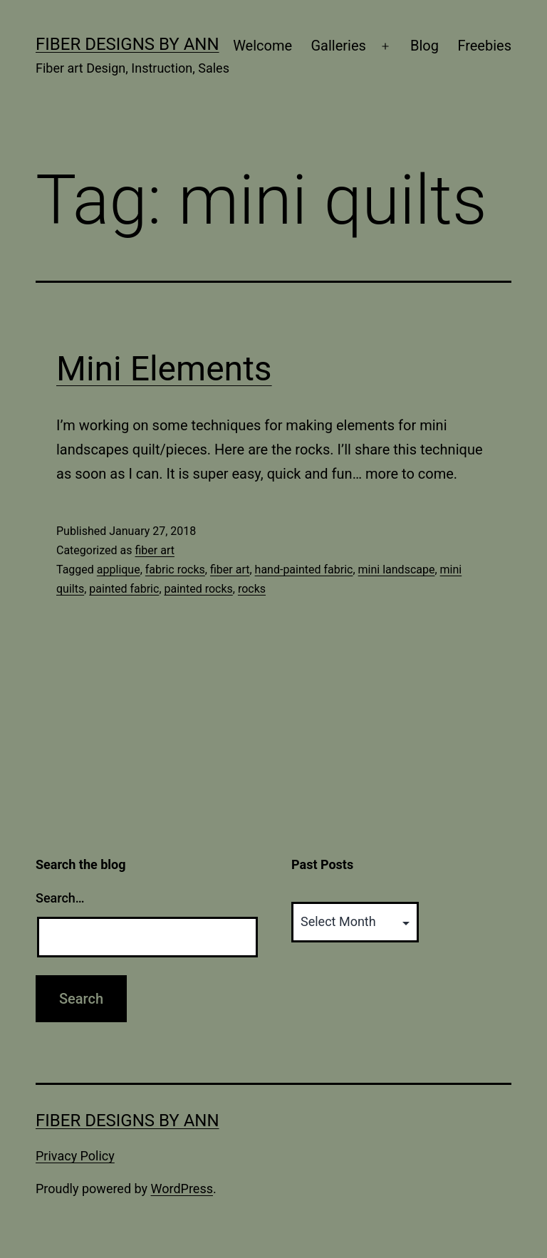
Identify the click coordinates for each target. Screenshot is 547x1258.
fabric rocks (175, 569)
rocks (252, 589)
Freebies (484, 45)
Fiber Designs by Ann (127, 44)
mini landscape (396, 569)
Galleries (338, 45)
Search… (60, 897)
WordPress (182, 1188)
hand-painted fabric (304, 569)
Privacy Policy (75, 1155)
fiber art (154, 550)
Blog (424, 45)
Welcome (262, 45)
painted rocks (199, 589)
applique (118, 569)
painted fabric (124, 589)
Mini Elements (164, 368)
